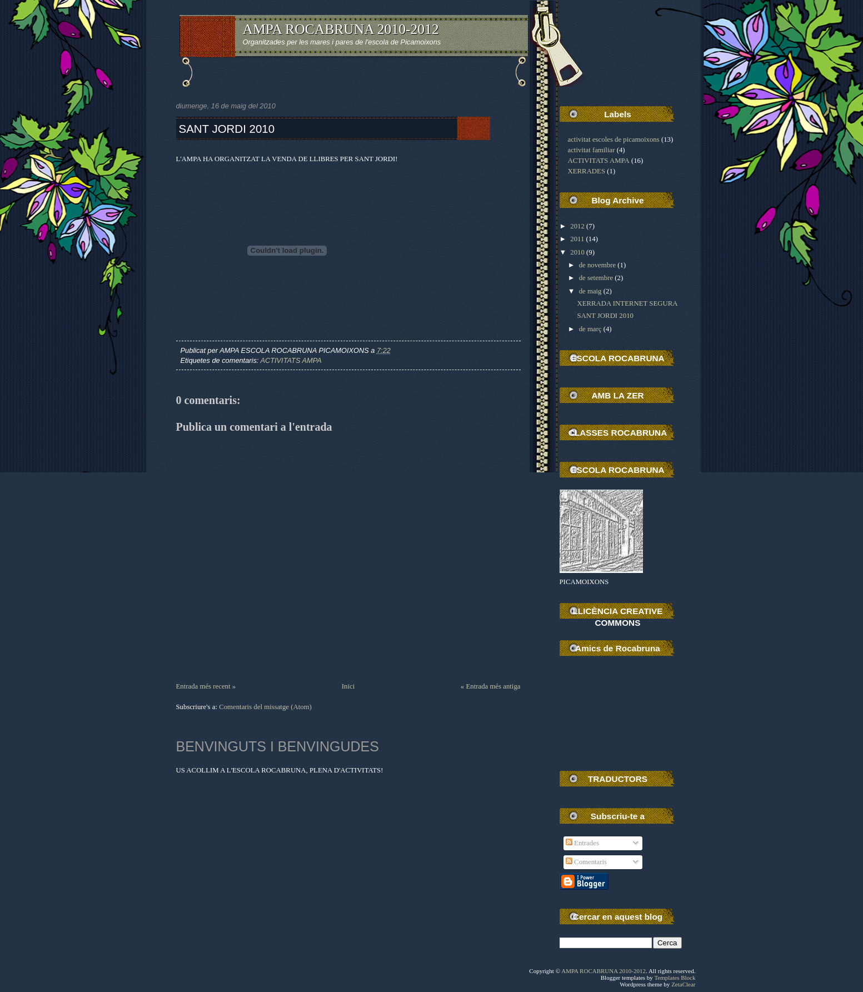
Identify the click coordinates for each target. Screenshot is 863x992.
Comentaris (586, 862)
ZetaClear (683, 984)
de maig (590, 291)
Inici (348, 686)
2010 (577, 252)
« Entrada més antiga (491, 686)
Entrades (582, 843)
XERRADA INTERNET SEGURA (627, 303)
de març (590, 329)
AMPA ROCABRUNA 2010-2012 (341, 29)
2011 (577, 239)
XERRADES (587, 171)
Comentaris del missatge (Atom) (265, 707)
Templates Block (674, 977)
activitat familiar (591, 150)
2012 (577, 226)
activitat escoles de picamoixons (614, 139)
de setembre (596, 278)
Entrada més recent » (206, 686)
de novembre (597, 265)
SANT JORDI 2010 (227, 128)
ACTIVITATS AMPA (290, 360)
